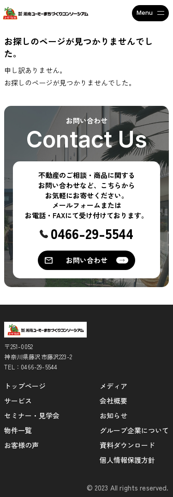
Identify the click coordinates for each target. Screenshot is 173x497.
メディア (113, 386)
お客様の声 (21, 445)
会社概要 (113, 400)
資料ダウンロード (127, 445)
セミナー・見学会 (32, 415)
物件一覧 (18, 430)
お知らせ (113, 415)
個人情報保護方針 (127, 460)
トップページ (25, 386)
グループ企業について (134, 430)
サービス (18, 400)
